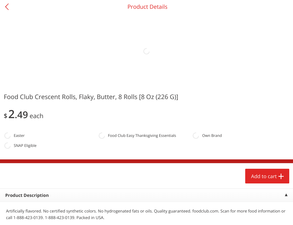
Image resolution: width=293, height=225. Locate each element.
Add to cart (55, 205)
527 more (263, 80)
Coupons (183, 214)
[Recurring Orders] (74, 97)
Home (36, 214)
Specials (110, 214)
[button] (42, 143)
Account (256, 214)
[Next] (280, 152)
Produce (18, 80)
